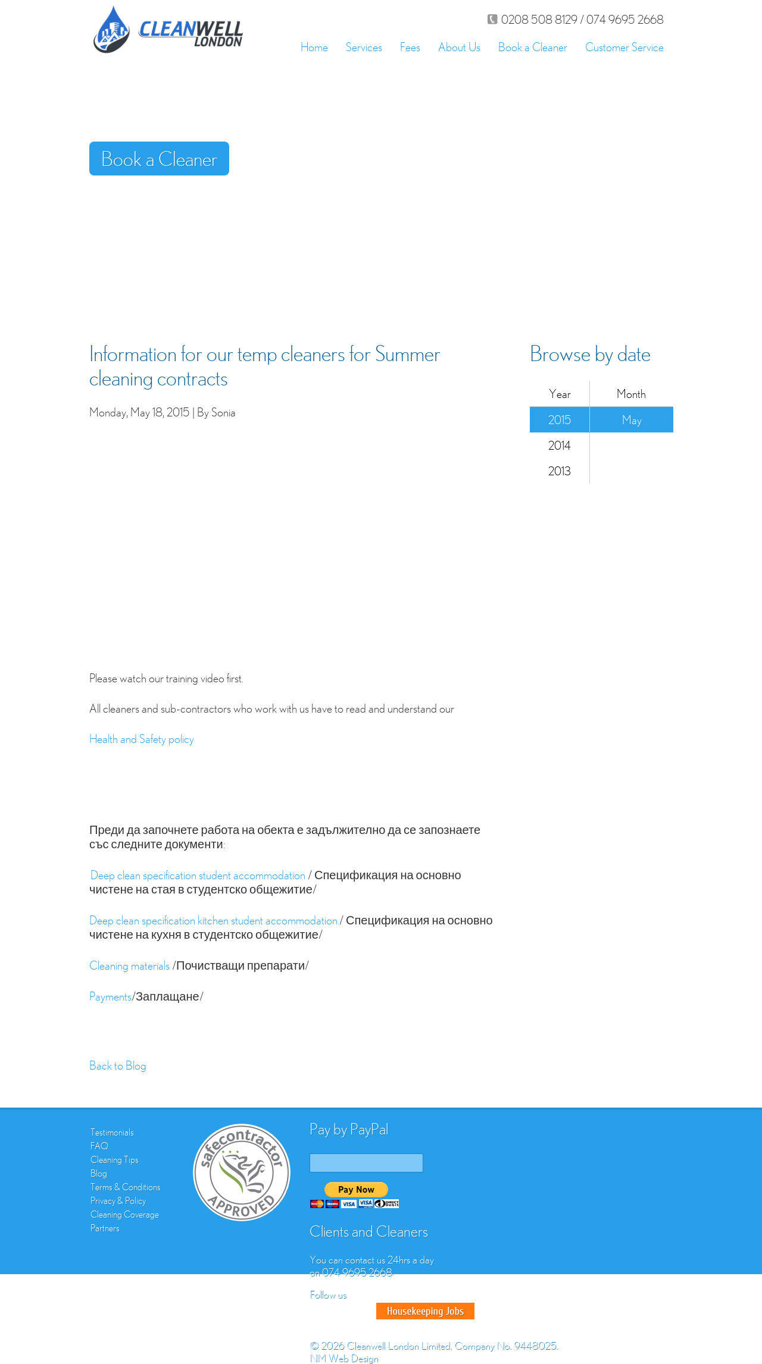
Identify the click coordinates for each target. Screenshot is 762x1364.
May (632, 420)
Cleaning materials (130, 965)
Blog (98, 1173)
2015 (560, 420)
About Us (459, 47)
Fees (410, 47)
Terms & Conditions (125, 1186)
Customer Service (624, 47)
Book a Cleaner (532, 47)
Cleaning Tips (114, 1159)
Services (364, 47)
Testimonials (112, 1132)
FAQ (99, 1145)
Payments (110, 996)
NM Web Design (344, 1358)
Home (314, 47)
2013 (559, 471)
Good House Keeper (425, 1311)
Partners (105, 1227)
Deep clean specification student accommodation (199, 875)
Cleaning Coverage (124, 1214)
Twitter (341, 1311)
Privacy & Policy (118, 1200)
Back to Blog (117, 1065)
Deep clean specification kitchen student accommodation (213, 920)
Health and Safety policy (141, 738)
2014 (559, 445)
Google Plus (363, 1311)
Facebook (320, 1311)
